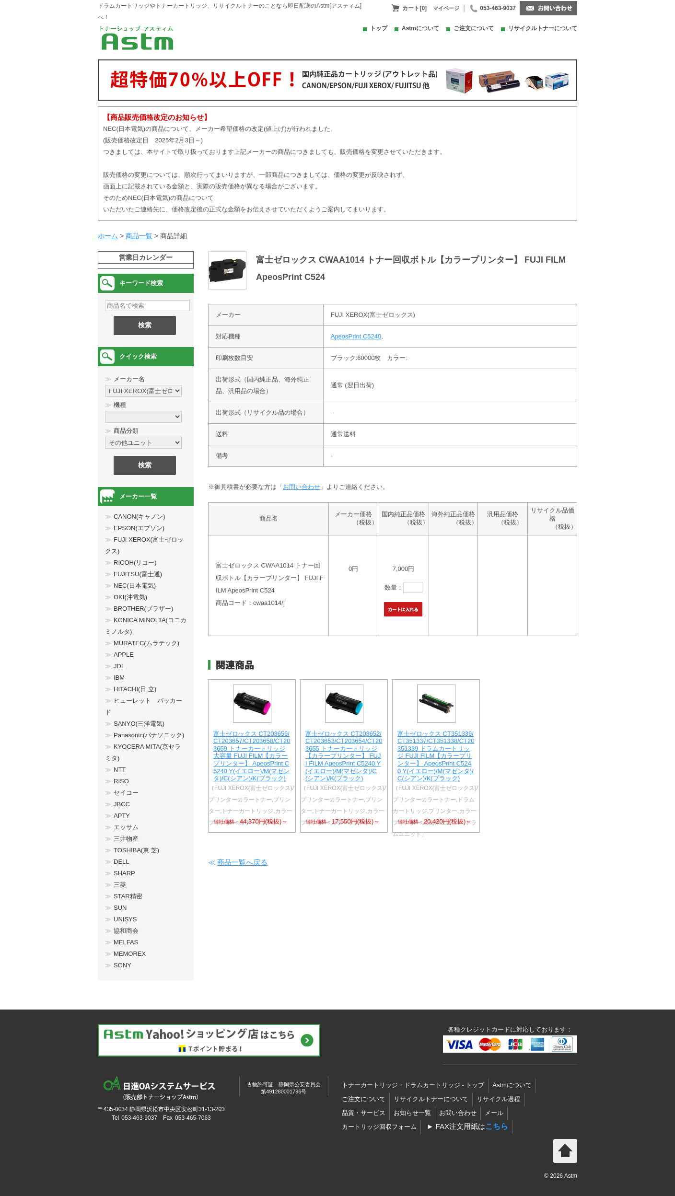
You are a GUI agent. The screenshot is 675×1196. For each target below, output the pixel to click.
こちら (496, 1126)
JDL (119, 666)
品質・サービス (363, 1112)
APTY (122, 815)
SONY (122, 965)
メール (494, 1112)
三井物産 (126, 838)
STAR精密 (128, 896)
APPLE (124, 654)
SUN (120, 907)
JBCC (122, 804)
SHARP (124, 873)
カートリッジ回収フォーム (379, 1126)
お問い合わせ (301, 486)
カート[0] (414, 8)
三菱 (120, 884)
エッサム (126, 827)
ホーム (108, 236)
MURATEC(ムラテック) (146, 643)
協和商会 (126, 930)
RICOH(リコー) (135, 562)
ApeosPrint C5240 (356, 336)
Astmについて (420, 28)
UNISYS (125, 919)
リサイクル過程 (498, 1099)
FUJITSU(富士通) (138, 574)
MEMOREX (130, 953)
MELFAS (126, 942)
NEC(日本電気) (135, 585)
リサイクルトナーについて (542, 28)
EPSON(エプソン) (139, 528)
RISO (121, 781)
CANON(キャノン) (139, 516)
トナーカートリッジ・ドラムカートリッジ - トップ (413, 1085)
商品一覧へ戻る (242, 862)
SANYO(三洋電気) (139, 723)
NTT (120, 769)
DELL (121, 861)
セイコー (126, 792)
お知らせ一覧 (412, 1112)
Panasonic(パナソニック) (149, 735)
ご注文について (474, 28)
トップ (378, 28)
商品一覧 (139, 236)
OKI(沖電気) (130, 597)
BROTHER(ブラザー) (143, 608)
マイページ (446, 8)
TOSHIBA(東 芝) (136, 850)
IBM (119, 677)
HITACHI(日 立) (135, 689)
